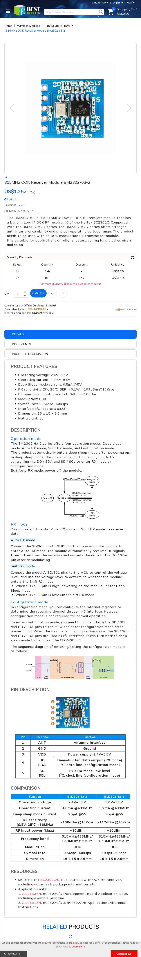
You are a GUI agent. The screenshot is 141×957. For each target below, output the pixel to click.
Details (18, 334)
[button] (12, 108)
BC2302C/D (49, 880)
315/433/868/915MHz (59, 26)
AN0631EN (31, 902)
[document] (70, 949)
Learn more (78, 946)
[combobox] (74, 12)
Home (8, 26)
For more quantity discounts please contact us (70, 284)
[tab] (70, 334)
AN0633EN (31, 893)
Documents (21, 344)
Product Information (30, 354)
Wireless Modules (28, 26)
